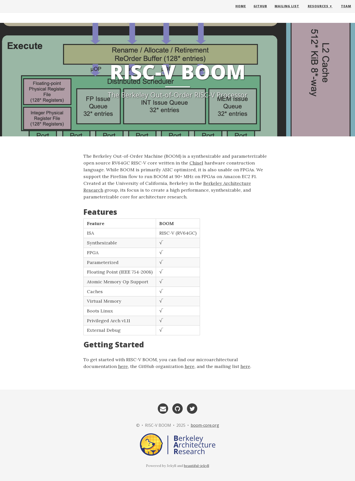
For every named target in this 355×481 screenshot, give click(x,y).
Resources (318, 11)
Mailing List (287, 11)
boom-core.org (205, 425)
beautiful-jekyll (196, 465)
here (123, 366)
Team (346, 11)
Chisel (196, 163)
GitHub (260, 11)
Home (240, 11)
